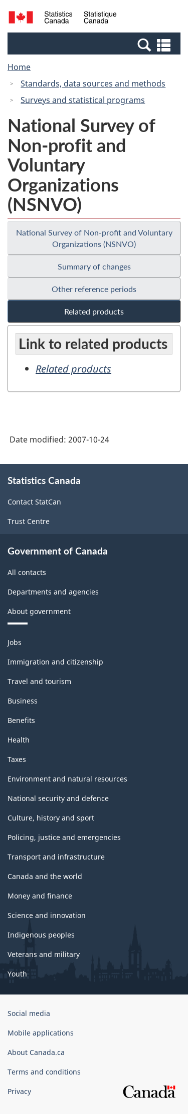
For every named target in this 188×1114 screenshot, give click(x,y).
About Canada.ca (36, 1052)
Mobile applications (41, 1033)
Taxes (17, 759)
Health (19, 739)
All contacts (27, 572)
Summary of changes (94, 266)
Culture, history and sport (51, 817)
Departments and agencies (53, 591)
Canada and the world (45, 876)
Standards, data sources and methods (93, 83)
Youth (17, 973)
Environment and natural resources (67, 779)
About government (39, 611)
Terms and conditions (44, 1071)
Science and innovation (47, 915)
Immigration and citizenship (55, 661)
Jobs (15, 642)
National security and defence (58, 798)
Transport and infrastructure (56, 857)
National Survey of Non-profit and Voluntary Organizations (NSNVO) (94, 238)
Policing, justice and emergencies (64, 837)
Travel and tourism (39, 681)
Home (19, 67)
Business (23, 701)
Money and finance (40, 895)
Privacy (19, 1091)
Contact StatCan (34, 501)
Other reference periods (94, 289)
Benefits (21, 720)
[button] (95, 45)
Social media (29, 1013)
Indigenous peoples (41, 935)
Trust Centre (29, 521)
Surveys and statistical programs (83, 100)
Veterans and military (44, 954)
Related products (94, 311)
